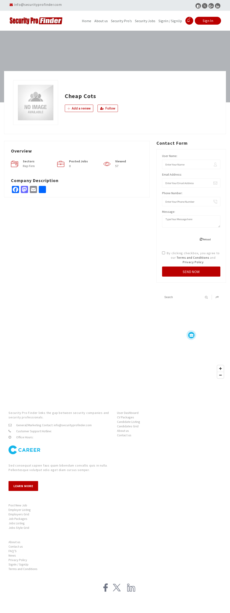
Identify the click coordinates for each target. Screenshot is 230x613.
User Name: (169, 156)
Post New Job (18, 505)
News (12, 555)
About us (101, 21)
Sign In (208, 20)
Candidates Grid (128, 426)
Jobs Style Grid (19, 528)
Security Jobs (145, 21)
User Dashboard (128, 413)
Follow (107, 108)
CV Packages (125, 417)
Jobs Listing (17, 523)
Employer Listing (20, 510)
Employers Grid (19, 514)
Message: (168, 212)
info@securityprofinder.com (38, 4)
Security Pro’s (121, 21)
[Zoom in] (220, 368)
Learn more (23, 486)
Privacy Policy (193, 262)
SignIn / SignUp (170, 21)
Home (86, 21)
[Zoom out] (220, 375)
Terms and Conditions (193, 258)
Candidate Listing (128, 422)
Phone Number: (172, 193)
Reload (205, 239)
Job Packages (18, 519)
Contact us (124, 435)
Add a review (79, 108)
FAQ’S (13, 551)
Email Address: (172, 174)
